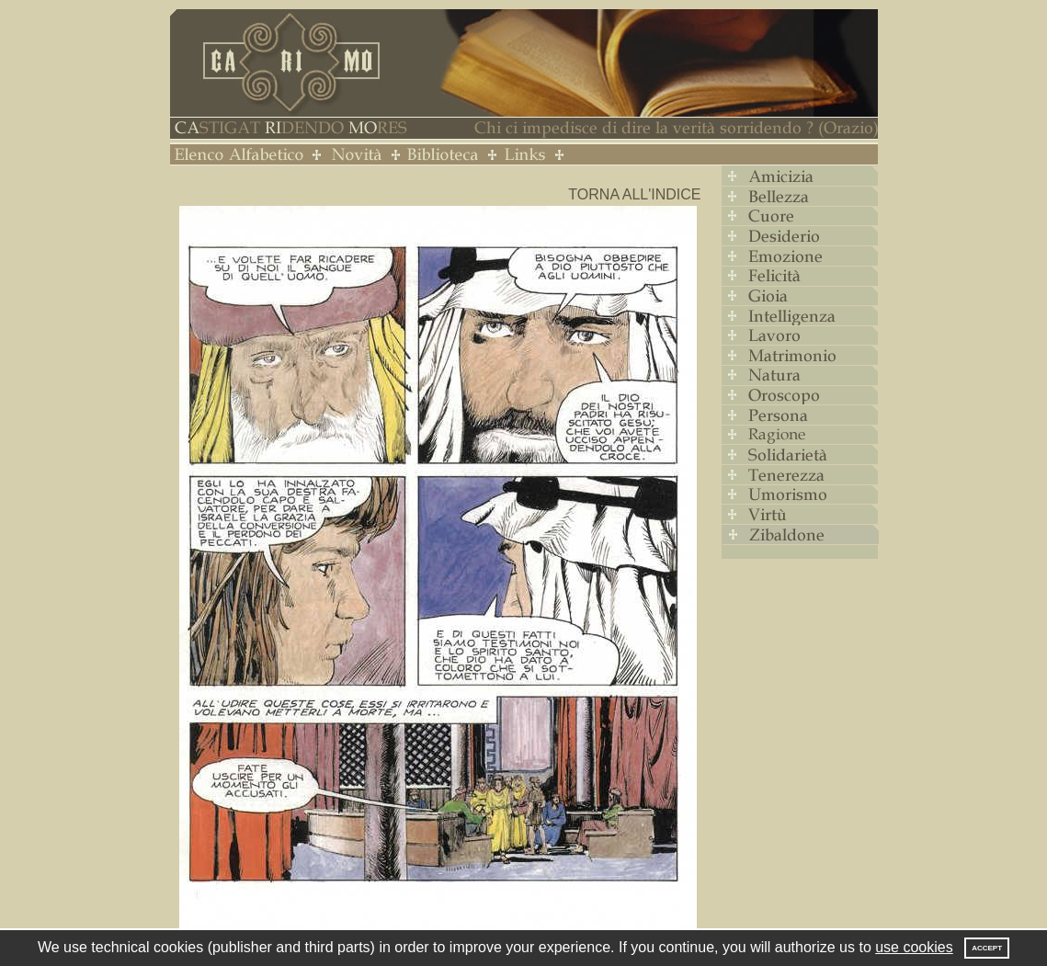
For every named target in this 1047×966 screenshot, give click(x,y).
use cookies (914, 947)
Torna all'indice (634, 194)
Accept (987, 948)
